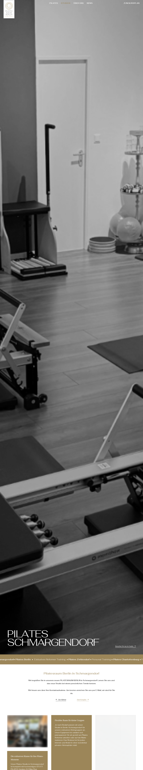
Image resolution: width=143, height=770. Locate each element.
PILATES (53, 3)
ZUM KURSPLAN (131, 3)
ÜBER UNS (78, 3)
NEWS (90, 3)
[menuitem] (53, 3)
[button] (125, 646)
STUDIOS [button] (65, 3)
